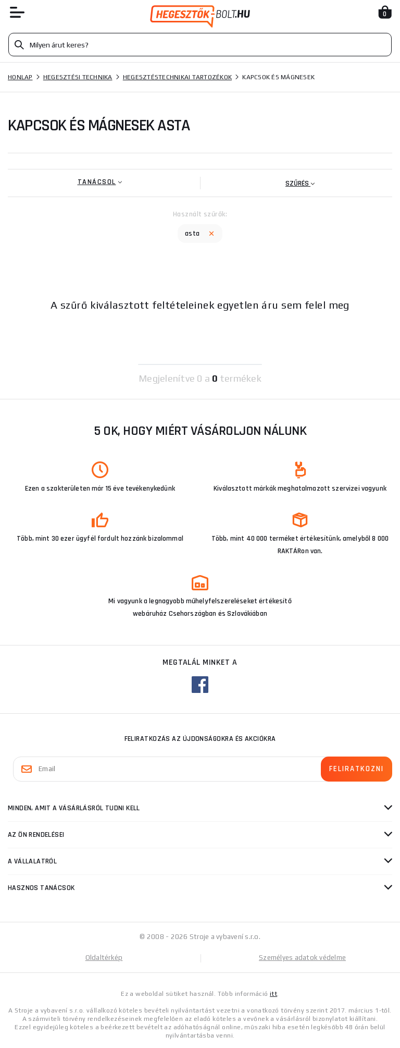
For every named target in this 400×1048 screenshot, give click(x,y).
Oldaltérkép (104, 957)
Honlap (20, 77)
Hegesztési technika (78, 77)
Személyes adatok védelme (302, 957)
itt (273, 993)
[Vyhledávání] (200, 44)
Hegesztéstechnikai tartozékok (177, 77)
